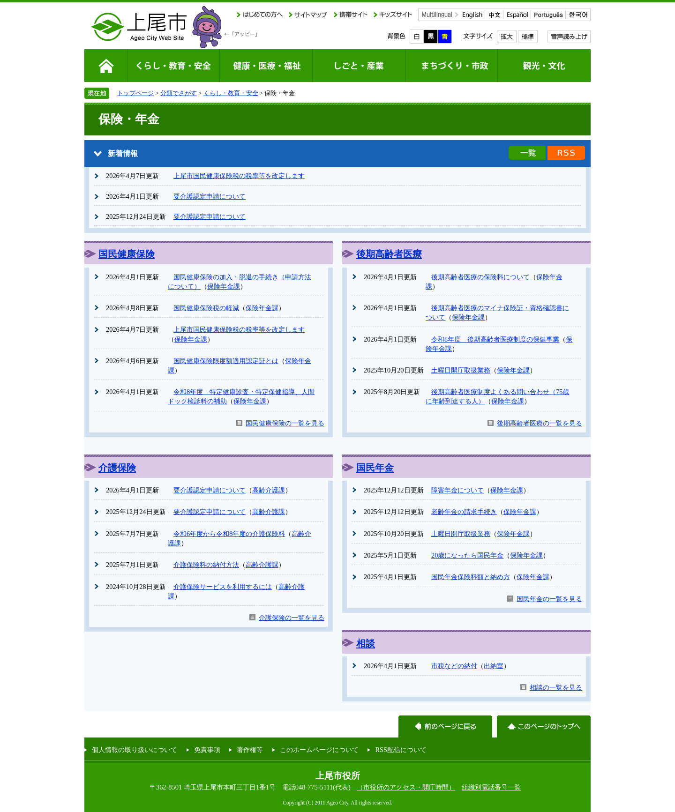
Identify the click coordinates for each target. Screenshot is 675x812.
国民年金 (375, 467)
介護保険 (117, 467)
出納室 (493, 666)
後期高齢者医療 (389, 254)
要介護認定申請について (209, 196)
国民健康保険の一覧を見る (285, 423)
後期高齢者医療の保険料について (480, 277)
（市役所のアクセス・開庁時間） (406, 787)
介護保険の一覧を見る (291, 617)
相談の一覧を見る (556, 687)
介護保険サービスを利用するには (222, 586)
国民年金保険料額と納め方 (470, 577)
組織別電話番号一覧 (491, 787)
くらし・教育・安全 (230, 93)
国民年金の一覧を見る (549, 599)
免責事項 (207, 749)
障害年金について (457, 490)
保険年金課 (223, 286)
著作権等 (250, 749)
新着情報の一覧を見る (527, 153)
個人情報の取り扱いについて (134, 749)
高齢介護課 (268, 490)
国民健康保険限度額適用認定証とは (225, 361)
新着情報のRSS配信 (566, 153)
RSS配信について (401, 749)
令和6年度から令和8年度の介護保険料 (229, 533)
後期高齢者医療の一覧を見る (539, 423)
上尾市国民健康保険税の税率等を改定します (239, 175)
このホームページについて (319, 749)
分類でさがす (178, 93)
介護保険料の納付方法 (206, 564)
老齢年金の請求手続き (464, 511)
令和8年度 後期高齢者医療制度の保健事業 (495, 339)
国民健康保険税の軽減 (206, 308)
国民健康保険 (126, 254)
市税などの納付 (454, 666)
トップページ (135, 93)
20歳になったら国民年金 (467, 555)
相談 (365, 643)
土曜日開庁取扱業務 (460, 370)
